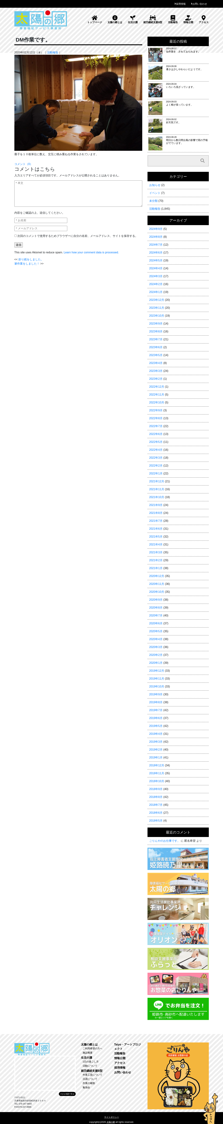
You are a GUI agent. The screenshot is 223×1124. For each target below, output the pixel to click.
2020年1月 (156, 662)
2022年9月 (156, 410)
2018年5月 (156, 820)
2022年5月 (156, 441)
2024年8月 (156, 236)
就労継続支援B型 (152, 19)
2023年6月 (156, 347)
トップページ (94, 19)
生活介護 (133, 19)
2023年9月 (156, 323)
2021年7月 (156, 520)
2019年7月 (156, 710)
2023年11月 (156, 307)
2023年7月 (156, 339)
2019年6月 (156, 718)
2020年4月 (156, 639)
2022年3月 (156, 457)
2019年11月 (156, 678)
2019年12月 (156, 670)
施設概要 (87, 1052)
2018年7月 (156, 804)
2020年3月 (156, 647)
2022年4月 (156, 449)
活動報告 (173, 19)
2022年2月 (156, 465)
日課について (90, 1079)
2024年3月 (156, 276)
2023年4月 (156, 363)
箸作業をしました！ (27, 263)
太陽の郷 (111, 1122)
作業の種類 (89, 1083)
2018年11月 (156, 773)
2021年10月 (156, 497)
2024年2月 (156, 284)
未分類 (153, 200)
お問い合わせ (199, 3)
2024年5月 (156, 260)
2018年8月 (156, 796)
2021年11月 (156, 489)
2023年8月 (156, 331)
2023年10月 (156, 315)
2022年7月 (156, 426)
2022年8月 (156, 418)
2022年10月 (156, 402)
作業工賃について (92, 1074)
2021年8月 (156, 512)
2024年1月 (156, 292)
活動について (90, 1065)
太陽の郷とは (115, 19)
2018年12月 (156, 765)
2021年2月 (156, 560)
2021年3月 (156, 552)
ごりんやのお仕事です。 (164, 840)
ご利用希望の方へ (92, 1048)
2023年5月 (156, 355)
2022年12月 (156, 386)
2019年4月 (156, 733)
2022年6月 (156, 434)
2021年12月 (156, 481)
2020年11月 (156, 583)
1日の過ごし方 (91, 1061)
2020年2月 (156, 654)
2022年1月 (156, 473)
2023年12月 (156, 299)
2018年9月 (156, 789)
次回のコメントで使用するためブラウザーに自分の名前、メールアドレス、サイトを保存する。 (77, 235)
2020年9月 (156, 599)
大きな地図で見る (67, 1094)
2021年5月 (156, 536)
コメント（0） (23, 164)
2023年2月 (156, 378)
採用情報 (181, 3)
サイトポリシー (111, 1117)
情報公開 (188, 19)
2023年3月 (156, 370)
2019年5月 (156, 725)
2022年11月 (156, 394)
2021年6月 (156, 528)
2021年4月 (156, 544)
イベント (154, 192)
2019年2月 (156, 749)
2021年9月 (156, 505)
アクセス (204, 19)
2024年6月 (156, 252)
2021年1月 (156, 568)
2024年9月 (156, 228)
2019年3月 (156, 741)
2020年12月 (156, 576)
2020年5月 (156, 631)
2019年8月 (156, 702)
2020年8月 (156, 607)
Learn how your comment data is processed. (91, 252)
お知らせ (154, 185)
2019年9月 (156, 694)
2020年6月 (156, 623)
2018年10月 (156, 781)
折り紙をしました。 (31, 259)
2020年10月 (156, 591)
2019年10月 (156, 686)
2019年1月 (156, 757)
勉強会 (86, 1087)
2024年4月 (156, 268)
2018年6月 (156, 812)
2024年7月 (156, 244)
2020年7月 (156, 615)
